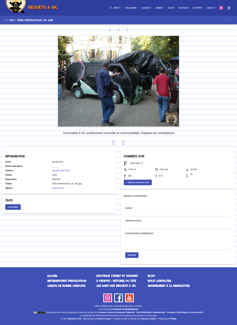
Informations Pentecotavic (66, 280)
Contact (210, 7)
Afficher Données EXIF (137, 182)
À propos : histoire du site (116, 280)
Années (159, 7)
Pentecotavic (58, 188)
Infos (117, 7)
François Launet (148, 318)
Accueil (5, 20)
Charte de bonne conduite (66, 285)
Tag (11, 20)
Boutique (184, 7)
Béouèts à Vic (74, 318)
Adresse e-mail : (133, 220)
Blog (151, 276)
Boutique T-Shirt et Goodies (117, 276)
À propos (197, 7)
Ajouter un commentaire (135, 196)
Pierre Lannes (104, 318)
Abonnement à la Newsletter (169, 285)
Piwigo (173, 318)
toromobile (13, 207)
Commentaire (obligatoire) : (139, 233)
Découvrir (130, 7)
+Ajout (171, 7)
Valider (132, 255)
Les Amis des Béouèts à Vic (116, 285)
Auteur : (129, 208)
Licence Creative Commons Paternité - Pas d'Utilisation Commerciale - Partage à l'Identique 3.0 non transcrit (151, 312)
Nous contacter (159, 280)
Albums (146, 7)
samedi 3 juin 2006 (61, 170)
